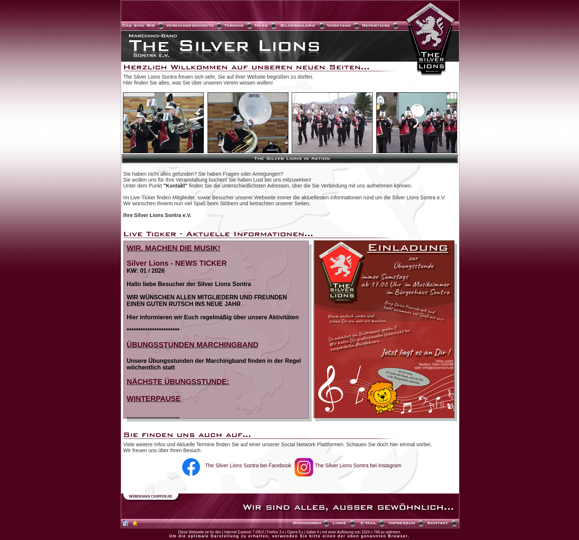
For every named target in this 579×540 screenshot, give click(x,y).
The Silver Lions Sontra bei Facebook (248, 465)
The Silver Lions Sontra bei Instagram (358, 465)
